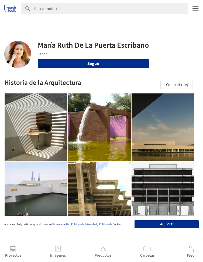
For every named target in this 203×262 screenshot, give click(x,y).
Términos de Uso (61, 224)
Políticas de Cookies (110, 224)
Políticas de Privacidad (84, 224)
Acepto (166, 224)
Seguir (93, 64)
